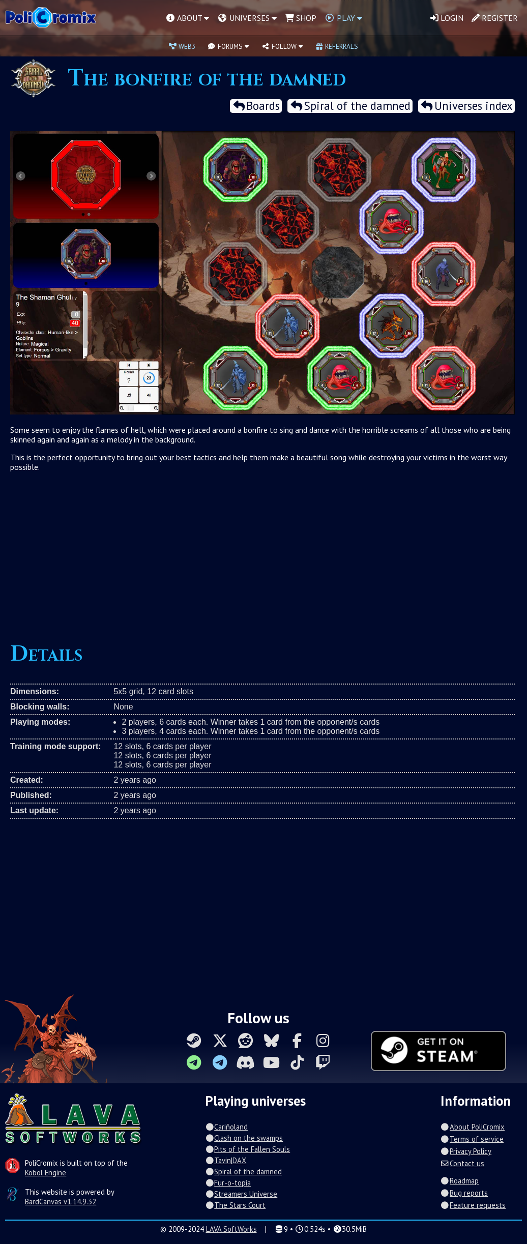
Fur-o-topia (228, 1183)
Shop (300, 18)
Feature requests (473, 1205)
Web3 (182, 46)
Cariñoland (226, 1127)
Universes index (466, 106)
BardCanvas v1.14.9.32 (60, 1201)
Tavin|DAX (225, 1160)
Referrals (337, 46)
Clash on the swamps (244, 1138)
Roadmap (460, 1181)
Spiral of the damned (349, 106)
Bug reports (464, 1193)
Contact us (462, 1163)
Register (495, 18)
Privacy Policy (466, 1151)
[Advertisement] (262, 553)
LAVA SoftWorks (231, 1229)
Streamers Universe (241, 1194)
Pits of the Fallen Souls (247, 1149)
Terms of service (472, 1139)
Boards (256, 106)
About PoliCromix (473, 1127)
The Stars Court (235, 1205)
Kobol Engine (45, 1172)
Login (446, 18)
